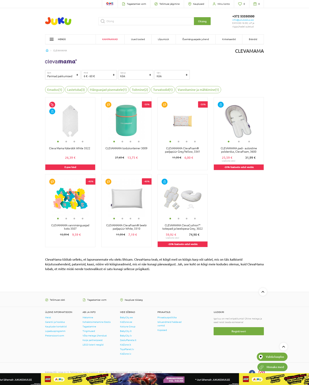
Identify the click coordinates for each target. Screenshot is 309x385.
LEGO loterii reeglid (93, 344)
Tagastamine (89, 326)
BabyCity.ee (126, 317)
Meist (48, 317)
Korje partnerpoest (93, 340)
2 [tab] (66, 141)
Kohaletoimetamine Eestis (97, 322)
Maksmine (88, 317)
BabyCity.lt (126, 331)
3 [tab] (74, 141)
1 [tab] (58, 141)
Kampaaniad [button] (110, 39)
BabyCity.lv (126, 335)
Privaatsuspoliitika (167, 317)
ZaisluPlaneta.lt (128, 340)
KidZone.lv (125, 353)
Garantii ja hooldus (55, 322)
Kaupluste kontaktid (56, 326)
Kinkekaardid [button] (229, 39)
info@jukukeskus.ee (243, 20)
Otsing (202, 21)
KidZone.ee (126, 322)
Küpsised (162, 330)
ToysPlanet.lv (127, 349)
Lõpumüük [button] (163, 39)
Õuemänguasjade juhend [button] (195, 39)
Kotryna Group (127, 326)
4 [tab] (82, 141)
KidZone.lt (125, 344)
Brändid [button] (253, 39)
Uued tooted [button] (138, 39)
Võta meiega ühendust (95, 335)
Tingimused (89, 331)
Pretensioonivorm (54, 335)
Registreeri (239, 331)
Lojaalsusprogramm (55, 331)
